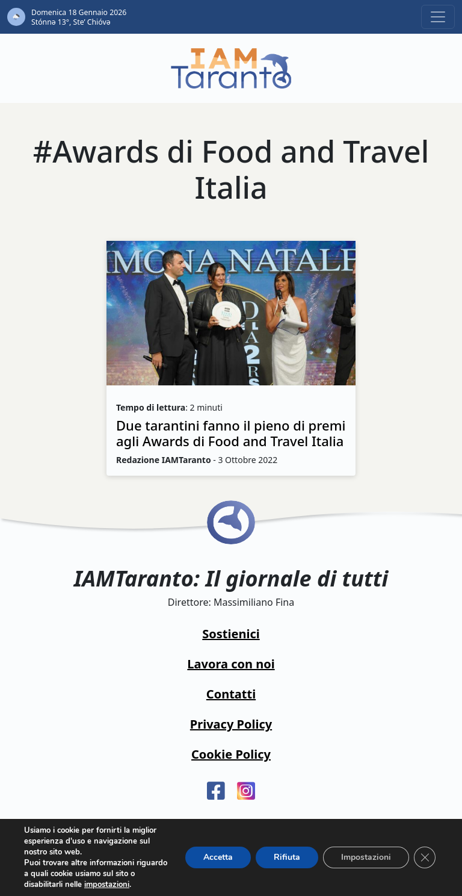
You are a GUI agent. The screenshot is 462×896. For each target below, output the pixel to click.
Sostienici (230, 634)
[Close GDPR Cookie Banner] (425, 857)
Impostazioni (366, 857)
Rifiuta (287, 857)
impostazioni (106, 884)
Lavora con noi (230, 664)
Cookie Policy (231, 754)
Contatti (231, 694)
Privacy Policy (231, 724)
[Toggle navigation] (438, 17)
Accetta (218, 857)
